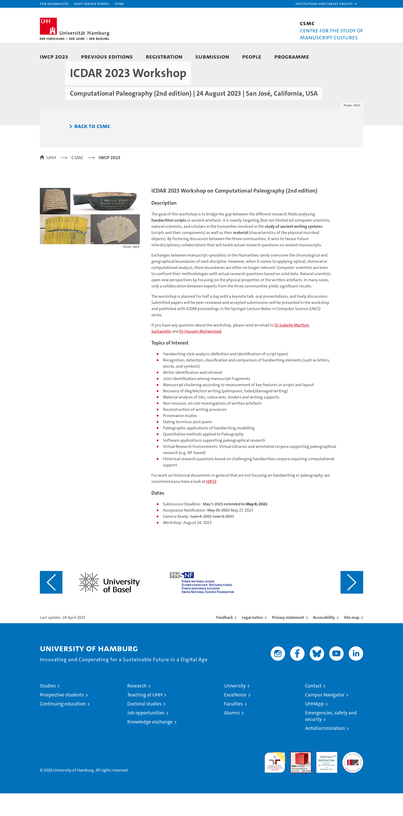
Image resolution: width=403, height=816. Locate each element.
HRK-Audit (325, 777)
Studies (48, 708)
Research (136, 708)
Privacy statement (288, 640)
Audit (295, 777)
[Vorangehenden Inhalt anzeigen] (51, 605)
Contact (313, 708)
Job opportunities (145, 735)
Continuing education (63, 726)
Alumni (232, 735)
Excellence (235, 717)
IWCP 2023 (54, 56)
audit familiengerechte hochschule (274, 783)
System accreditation (352, 780)
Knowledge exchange (150, 744)
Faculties (233, 726)
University (235, 708)
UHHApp (314, 726)
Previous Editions (107, 56)
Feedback (224, 640)
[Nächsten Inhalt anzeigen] (352, 605)
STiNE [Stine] (119, 3)
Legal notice (252, 640)
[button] (327, 4)
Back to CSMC (92, 149)
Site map (351, 640)
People (251, 56)
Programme (291, 56)
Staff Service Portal (91, 3)
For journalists (54, 3)
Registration (164, 56)
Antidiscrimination (325, 751)
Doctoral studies (144, 726)
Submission (212, 56)
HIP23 (211, 504)
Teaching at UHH (144, 717)
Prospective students (62, 717)
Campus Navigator (324, 717)
